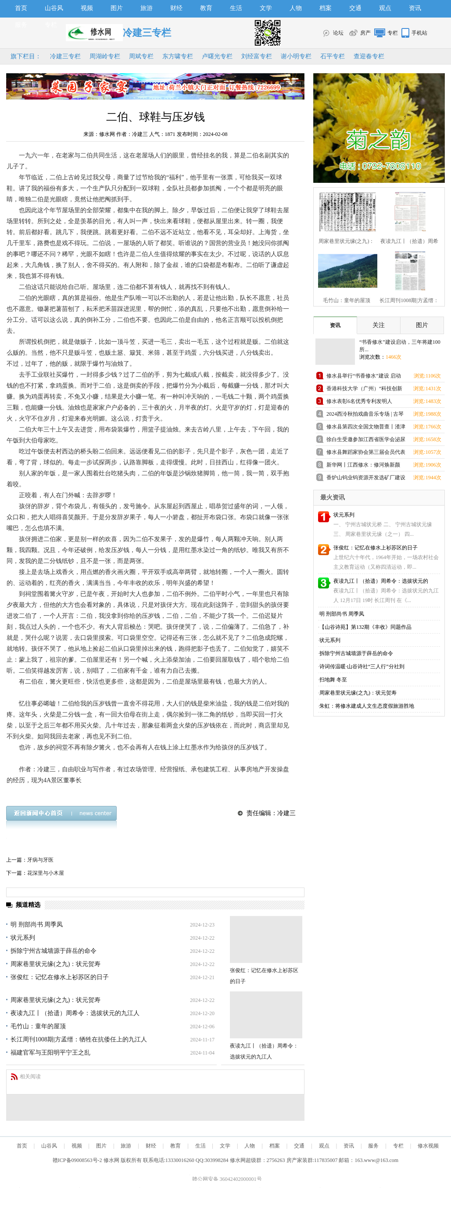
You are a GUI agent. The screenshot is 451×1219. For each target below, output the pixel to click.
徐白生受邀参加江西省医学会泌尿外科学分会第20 (365, 441)
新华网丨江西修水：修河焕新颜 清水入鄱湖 (363, 466)
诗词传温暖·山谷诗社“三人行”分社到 (361, 666)
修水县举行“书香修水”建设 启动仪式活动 (363, 377)
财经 (176, 8)
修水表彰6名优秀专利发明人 (359, 401)
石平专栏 (332, 56)
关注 (378, 325)
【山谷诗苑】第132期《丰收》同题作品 (365, 627)
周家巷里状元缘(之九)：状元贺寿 (55, 964)
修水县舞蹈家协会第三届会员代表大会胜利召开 (365, 453)
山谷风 (54, 8)
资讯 (415, 8)
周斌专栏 (141, 56)
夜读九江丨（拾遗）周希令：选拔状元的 (380, 581)
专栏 (51, 24)
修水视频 (428, 1146)
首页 (21, 8)
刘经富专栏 (256, 56)
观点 (385, 8)
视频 (87, 8)
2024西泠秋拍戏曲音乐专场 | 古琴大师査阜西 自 (365, 415)
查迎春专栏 (369, 56)
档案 (325, 8)
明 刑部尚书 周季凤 (37, 924)
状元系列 (23, 937)
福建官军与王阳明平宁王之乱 (50, 1052)
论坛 (338, 33)
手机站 (419, 33)
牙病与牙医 (40, 860)
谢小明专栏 (296, 56)
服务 (21, 24)
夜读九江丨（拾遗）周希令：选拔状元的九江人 (75, 1013)
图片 (117, 8)
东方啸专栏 (177, 56)
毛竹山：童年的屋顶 (38, 1026)
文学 (266, 8)
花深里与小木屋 (45, 873)
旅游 (146, 8)
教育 (206, 8)
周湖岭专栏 (104, 56)
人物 (296, 8)
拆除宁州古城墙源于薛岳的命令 (54, 951)
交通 (355, 8)
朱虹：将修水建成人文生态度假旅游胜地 (366, 706)
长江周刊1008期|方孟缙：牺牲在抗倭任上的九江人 (79, 1039)
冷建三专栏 (65, 56)
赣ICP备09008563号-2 (77, 1160)
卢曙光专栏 (217, 56)
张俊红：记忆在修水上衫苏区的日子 (60, 977)
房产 (365, 33)
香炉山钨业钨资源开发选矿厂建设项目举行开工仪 (365, 479)
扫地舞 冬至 (333, 680)
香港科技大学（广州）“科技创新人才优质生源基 (364, 390)
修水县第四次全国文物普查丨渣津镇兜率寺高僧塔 (365, 428)
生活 (236, 8)
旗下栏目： (26, 56)
